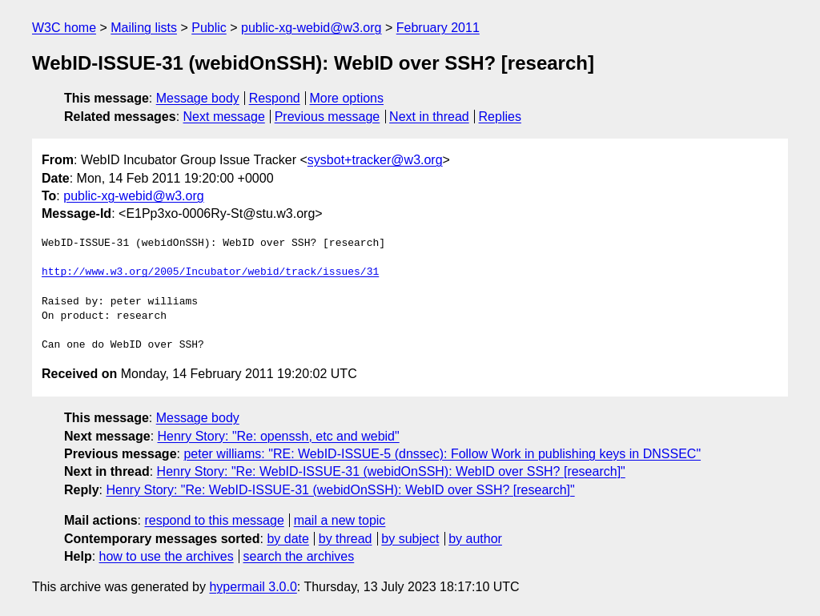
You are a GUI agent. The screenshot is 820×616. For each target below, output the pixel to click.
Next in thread (429, 116)
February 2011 (438, 27)
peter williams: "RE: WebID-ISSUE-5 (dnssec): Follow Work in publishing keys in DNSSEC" (442, 454)
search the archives (299, 556)
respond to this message (213, 520)
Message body (197, 98)
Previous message (327, 116)
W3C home (64, 27)
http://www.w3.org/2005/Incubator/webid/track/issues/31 (210, 272)
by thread (345, 539)
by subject (410, 539)
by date (287, 539)
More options (347, 98)
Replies (500, 116)
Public (209, 27)
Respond (274, 98)
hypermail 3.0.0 (252, 587)
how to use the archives (166, 556)
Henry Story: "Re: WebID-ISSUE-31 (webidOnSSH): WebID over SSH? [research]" (391, 471)
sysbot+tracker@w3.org (375, 160)
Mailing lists (144, 27)
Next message (224, 116)
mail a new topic (340, 520)
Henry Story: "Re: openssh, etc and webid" (279, 436)
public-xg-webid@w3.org (311, 27)
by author (475, 539)
